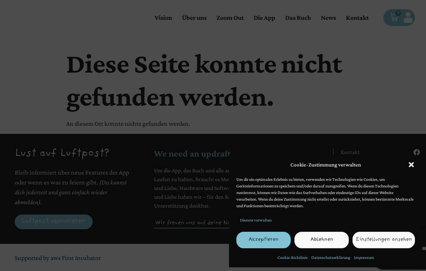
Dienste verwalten (256, 220)
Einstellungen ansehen (384, 240)
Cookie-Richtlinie (293, 257)
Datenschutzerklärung (330, 257)
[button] (411, 164)
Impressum (364, 257)
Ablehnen (323, 240)
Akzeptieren (264, 240)
